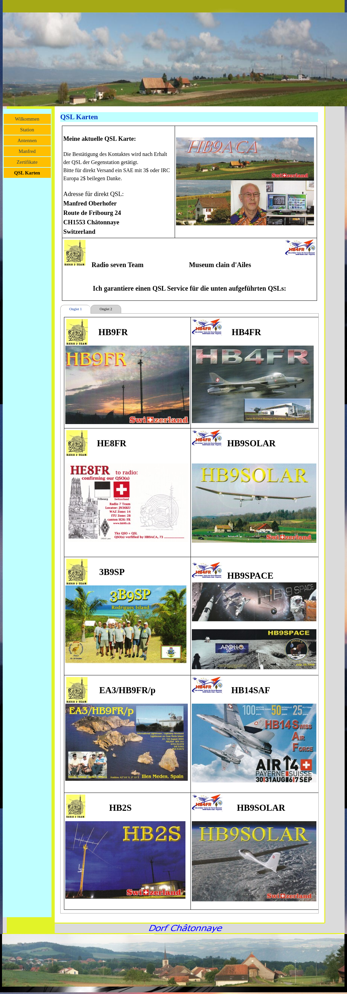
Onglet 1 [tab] (75, 309)
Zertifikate (27, 162)
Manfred (27, 151)
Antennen (27, 140)
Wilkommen (27, 119)
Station (27, 129)
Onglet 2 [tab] (106, 309)
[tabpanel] (189, 213)
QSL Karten (27, 172)
